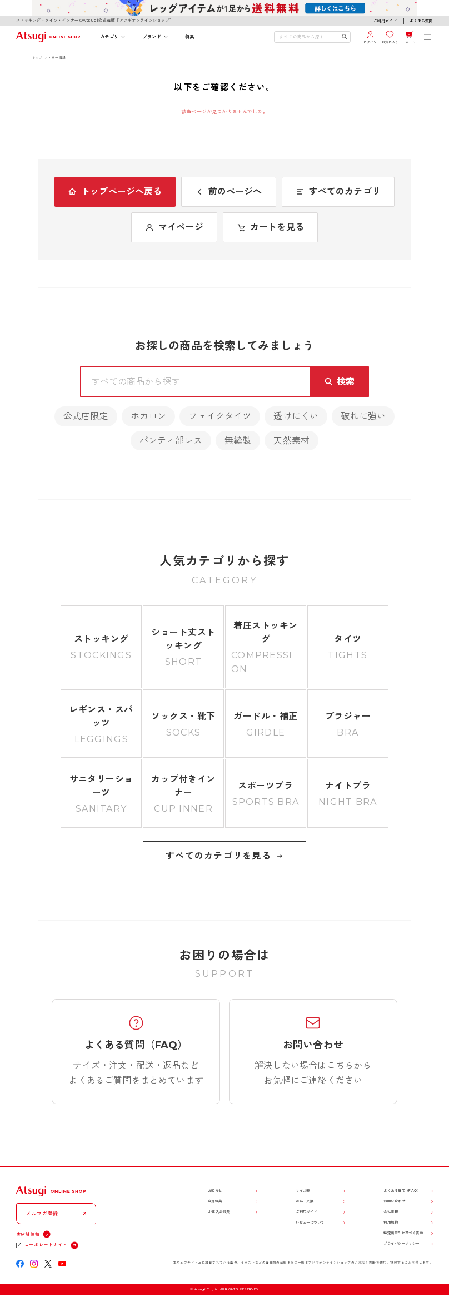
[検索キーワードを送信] (344, 37)
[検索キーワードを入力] (308, 37)
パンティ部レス (170, 440)
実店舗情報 (28, 1234)
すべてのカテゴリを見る (224, 856)
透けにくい (295, 416)
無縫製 (238, 440)
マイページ (174, 227)
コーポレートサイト (45, 1245)
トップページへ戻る (115, 191)
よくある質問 (421, 20)
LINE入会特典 (219, 1212)
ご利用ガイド (385, 20)
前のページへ (228, 191)
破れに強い (363, 416)
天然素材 (291, 440)
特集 (189, 36)
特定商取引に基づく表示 (403, 1233)
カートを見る (270, 227)
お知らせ (215, 1191)
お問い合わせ (394, 1201)
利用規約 (390, 1222)
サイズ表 (303, 1191)
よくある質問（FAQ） (402, 1191)
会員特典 (215, 1201)
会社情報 (390, 1212)
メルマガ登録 (42, 1213)
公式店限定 (85, 416)
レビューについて (310, 1222)
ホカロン (149, 416)
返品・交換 (304, 1201)
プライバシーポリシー (401, 1243)
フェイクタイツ (219, 416)
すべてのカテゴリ (338, 191)
